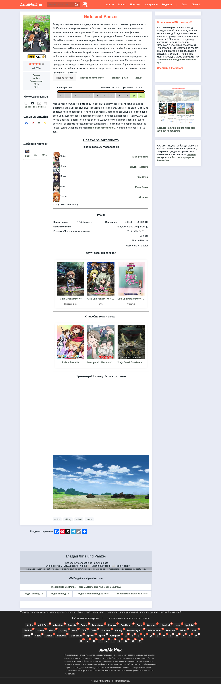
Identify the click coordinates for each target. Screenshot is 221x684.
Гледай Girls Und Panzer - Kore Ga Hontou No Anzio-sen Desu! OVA (86, 587)
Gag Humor (127, 624)
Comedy (73, 624)
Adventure (59, 624)
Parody (119, 630)
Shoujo (50, 635)
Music (52, 630)
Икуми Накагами (139, 166)
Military (68, 519)
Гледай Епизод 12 (33, 593)
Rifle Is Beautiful (70, 362)
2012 (36, 84)
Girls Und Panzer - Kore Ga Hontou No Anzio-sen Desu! (100, 298)
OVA (85, 630)
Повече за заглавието (92, 77)
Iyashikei (190, 624)
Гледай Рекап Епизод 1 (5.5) (132, 593)
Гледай (138, 77)
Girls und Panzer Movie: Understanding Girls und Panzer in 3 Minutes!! (131, 298)
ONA (75, 630)
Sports (89, 519)
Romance (171, 630)
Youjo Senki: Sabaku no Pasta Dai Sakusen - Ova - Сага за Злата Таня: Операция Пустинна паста (131, 362)
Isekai (178, 624)
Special (91, 635)
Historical (166, 624)
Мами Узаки (141, 187)
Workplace (116, 635)
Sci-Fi (195, 630)
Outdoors (106, 630)
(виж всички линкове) (35, 107)
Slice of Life (77, 635)
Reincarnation (155, 630)
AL (35, 154)
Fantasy (113, 624)
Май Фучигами (140, 156)
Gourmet (152, 624)
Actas (36, 78)
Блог (184, 4)
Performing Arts (135, 630)
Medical (28, 630)
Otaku (94, 630)
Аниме (110, 4)
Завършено (151, 4)
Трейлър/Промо (119, 77)
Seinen (28, 635)
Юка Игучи (142, 177)
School (79, 519)
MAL (44, 154)
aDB (27, 154)
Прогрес (135, 4)
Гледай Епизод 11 (59, 593)
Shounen (62, 635)
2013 (36, 87)
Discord (196, 4)
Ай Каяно (143, 197)
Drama (85, 624)
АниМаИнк (31, 4)
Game (140, 624)
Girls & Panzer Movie (71, 298)
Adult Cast (44, 624)
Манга (122, 4)
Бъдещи (167, 4)
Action (57, 519)
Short (38, 635)
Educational (98, 624)
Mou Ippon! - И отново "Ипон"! (100, 362)
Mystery (64, 630)
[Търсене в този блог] (61, 4)
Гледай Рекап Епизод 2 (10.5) (93, 593)
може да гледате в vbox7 (101, 127)
